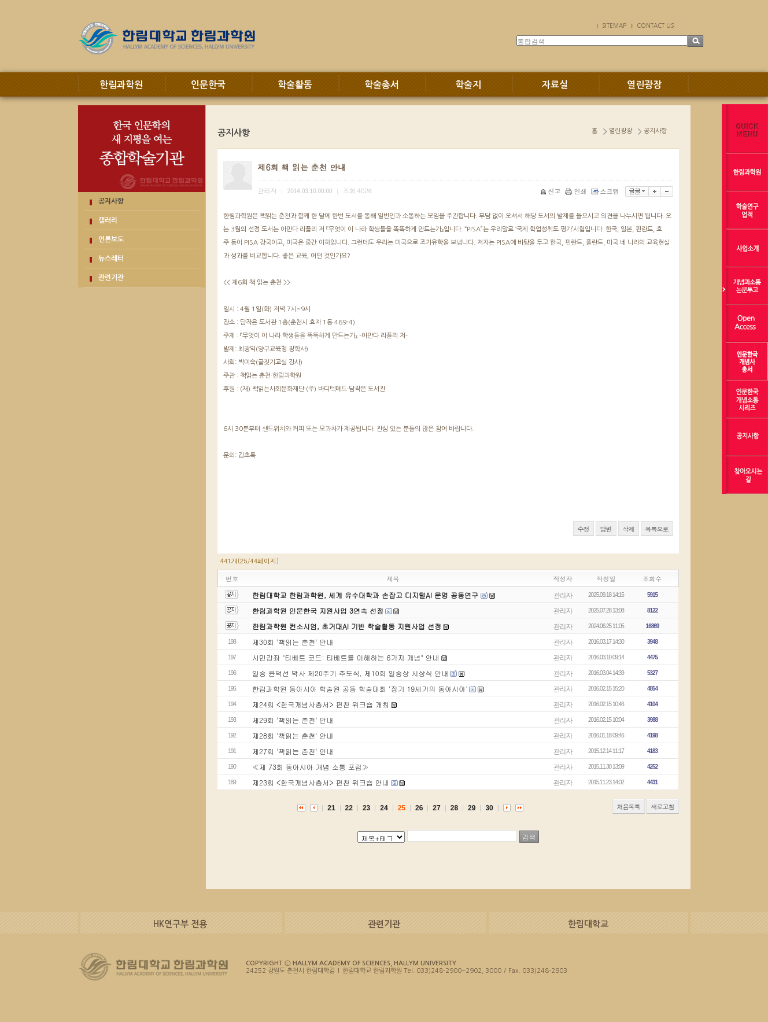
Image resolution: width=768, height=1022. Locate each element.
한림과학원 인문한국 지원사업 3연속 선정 (317, 610)
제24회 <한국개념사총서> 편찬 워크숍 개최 (320, 704)
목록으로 (657, 529)
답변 (606, 529)
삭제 (628, 529)
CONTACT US (655, 25)
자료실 (555, 84)
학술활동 (295, 84)
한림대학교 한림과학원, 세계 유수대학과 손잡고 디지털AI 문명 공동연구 (366, 595)
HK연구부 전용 (180, 924)
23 (366, 808)
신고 (551, 191)
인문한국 (208, 84)
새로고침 (662, 806)
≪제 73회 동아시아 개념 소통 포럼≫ (310, 767)
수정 (583, 529)
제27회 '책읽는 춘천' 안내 (293, 751)
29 (471, 808)
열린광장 (644, 84)
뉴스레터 (111, 258)
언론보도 (111, 239)
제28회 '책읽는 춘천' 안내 (293, 735)
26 (419, 808)
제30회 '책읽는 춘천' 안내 (293, 642)
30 (489, 808)
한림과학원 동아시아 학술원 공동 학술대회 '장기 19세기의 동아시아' (360, 688)
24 (383, 808)
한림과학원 (121, 84)
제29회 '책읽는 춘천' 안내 (293, 720)
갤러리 (107, 220)
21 (331, 808)
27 (436, 808)
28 (454, 808)
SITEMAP (614, 25)
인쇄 (577, 191)
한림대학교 (588, 924)
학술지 (468, 84)
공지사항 (111, 201)
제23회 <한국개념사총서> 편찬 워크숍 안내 (320, 782)
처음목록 (628, 806)
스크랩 (606, 191)
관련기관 (111, 277)
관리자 (563, 595)
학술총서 (381, 84)
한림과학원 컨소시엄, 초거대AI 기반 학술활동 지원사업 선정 (346, 626)
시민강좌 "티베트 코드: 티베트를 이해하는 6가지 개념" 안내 (346, 657)
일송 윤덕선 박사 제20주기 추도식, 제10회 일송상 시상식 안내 (350, 673)
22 (349, 808)
